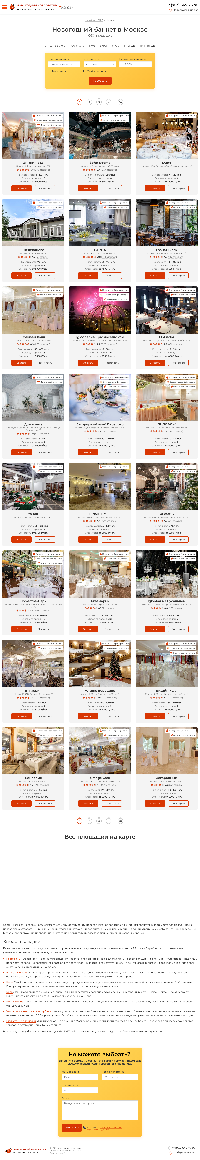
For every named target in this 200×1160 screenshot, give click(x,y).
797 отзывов (175, 257)
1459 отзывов (42, 610)
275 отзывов (42, 697)
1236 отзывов (42, 784)
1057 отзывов (108, 169)
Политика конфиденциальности (65, 1150)
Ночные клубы (15, 1001)
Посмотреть (45, 188)
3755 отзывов (108, 697)
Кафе (9, 982)
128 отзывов (175, 697)
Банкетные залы (17, 972)
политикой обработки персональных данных (104, 1128)
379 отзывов (175, 521)
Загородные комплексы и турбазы (28, 1011)
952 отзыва (175, 608)
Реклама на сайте (58, 1153)
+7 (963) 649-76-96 (182, 5)
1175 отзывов (42, 344)
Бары (9, 991)
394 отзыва (108, 431)
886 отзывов (175, 344)
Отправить (72, 1127)
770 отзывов (42, 169)
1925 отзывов (108, 344)
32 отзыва (42, 257)
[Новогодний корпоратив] (32, 7)
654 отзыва (175, 784)
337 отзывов (109, 784)
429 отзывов (109, 521)
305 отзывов (42, 433)
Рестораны (13, 958)
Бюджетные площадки (21, 1020)
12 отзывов (108, 608)
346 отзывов (175, 431)
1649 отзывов (108, 257)
